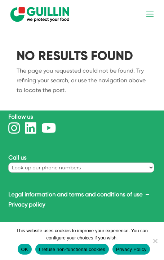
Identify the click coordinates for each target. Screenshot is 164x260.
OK (24, 249)
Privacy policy (26, 204)
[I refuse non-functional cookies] (155, 240)
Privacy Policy (131, 249)
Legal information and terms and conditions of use (76, 194)
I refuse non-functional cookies (72, 249)
